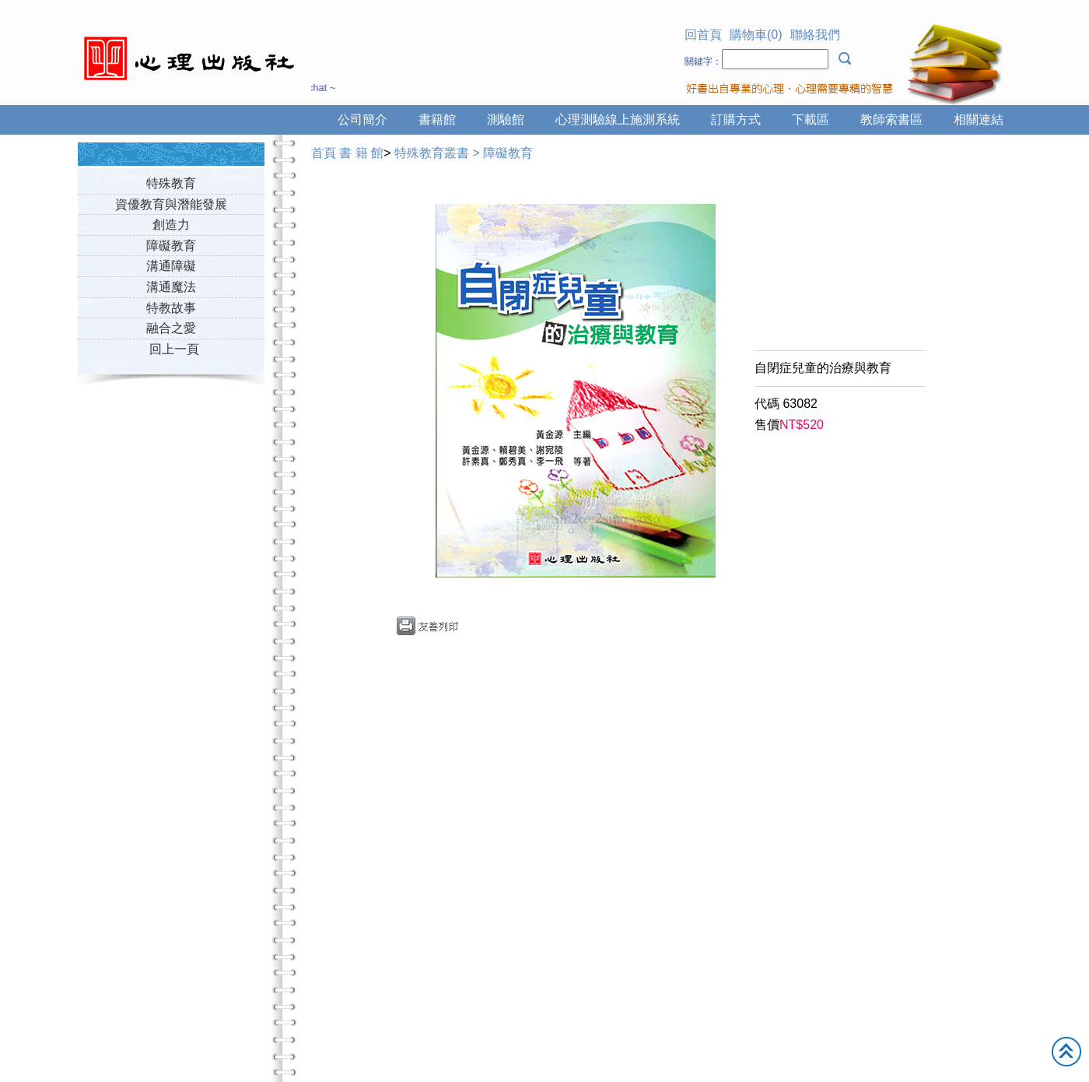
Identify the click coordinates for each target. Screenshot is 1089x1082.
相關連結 (978, 119)
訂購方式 (736, 119)
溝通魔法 (171, 286)
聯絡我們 (815, 34)
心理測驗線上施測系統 (617, 119)
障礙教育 (171, 245)
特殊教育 (171, 183)
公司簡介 (362, 119)
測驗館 (505, 119)
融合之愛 (171, 328)
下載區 (810, 119)
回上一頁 (174, 349)
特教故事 (171, 307)
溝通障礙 (171, 265)
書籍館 (437, 119)
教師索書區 (891, 119)
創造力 (171, 224)
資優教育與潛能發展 (171, 204)
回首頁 (703, 34)
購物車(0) (756, 34)
